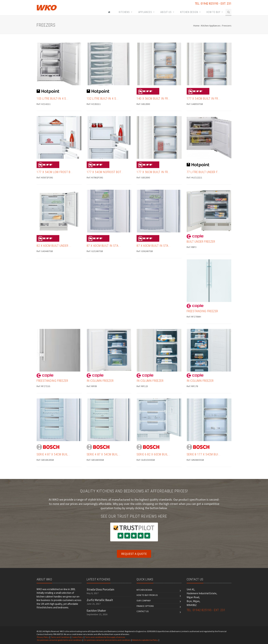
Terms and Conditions (60, 637)
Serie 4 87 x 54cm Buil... (53, 454)
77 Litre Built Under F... (203, 172)
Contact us (143, 611)
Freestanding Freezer (202, 311)
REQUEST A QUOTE (134, 554)
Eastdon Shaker (96, 610)
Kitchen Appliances (210, 25)
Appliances (145, 12)
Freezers (226, 25)
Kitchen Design (189, 12)
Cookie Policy (77, 637)
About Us (165, 12)
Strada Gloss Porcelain (100, 589)
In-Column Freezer (100, 380)
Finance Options (145, 606)
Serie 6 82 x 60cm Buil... (153, 454)
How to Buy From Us (147, 595)
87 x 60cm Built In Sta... (104, 245)
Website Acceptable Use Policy (145, 640)
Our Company (144, 600)
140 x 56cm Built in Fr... (153, 98)
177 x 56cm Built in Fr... (153, 172)
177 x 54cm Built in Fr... (203, 98)
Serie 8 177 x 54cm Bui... (204, 454)
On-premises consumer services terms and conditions (107, 640)
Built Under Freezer (201, 241)
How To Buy (213, 12)
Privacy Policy (43, 637)
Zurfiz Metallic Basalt (100, 600)
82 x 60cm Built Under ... (54, 245)
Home (196, 25)
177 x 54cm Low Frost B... (55, 172)
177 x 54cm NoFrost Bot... (105, 172)
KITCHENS (124, 12)
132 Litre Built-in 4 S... (103, 98)
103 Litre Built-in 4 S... (53, 98)
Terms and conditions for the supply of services (105, 637)
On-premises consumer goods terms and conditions (59, 640)
